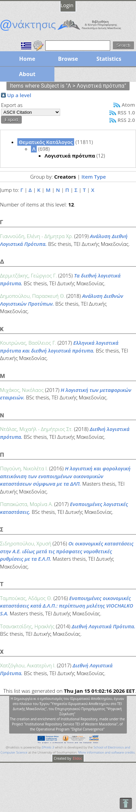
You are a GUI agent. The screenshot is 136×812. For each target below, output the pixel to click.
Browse (68, 58)
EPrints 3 (47, 747)
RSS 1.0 (126, 112)
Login (67, 5)
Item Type (93, 176)
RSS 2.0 (126, 119)
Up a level (19, 95)
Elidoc (77, 758)
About (27, 74)
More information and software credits (106, 752)
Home (27, 58)
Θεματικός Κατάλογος (46, 142)
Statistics (108, 58)
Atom (128, 104)
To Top (125, 803)
